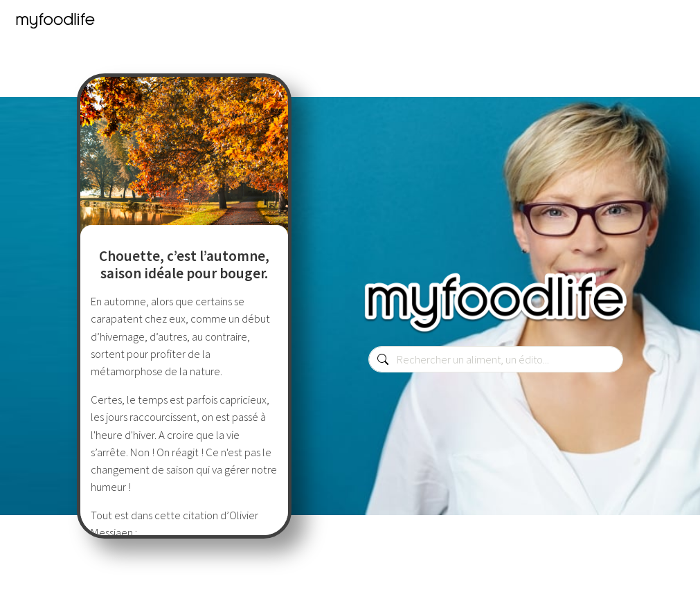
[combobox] (495, 359)
